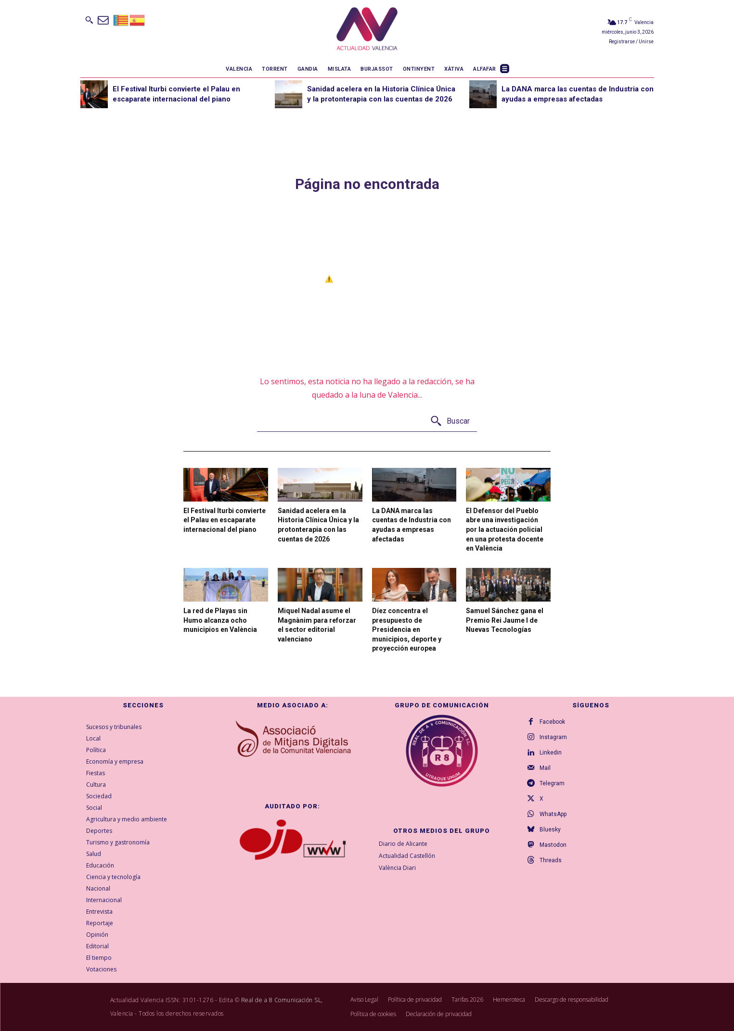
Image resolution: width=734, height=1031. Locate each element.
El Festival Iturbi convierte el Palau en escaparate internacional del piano (224, 520)
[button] (89, 19)
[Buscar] (450, 421)
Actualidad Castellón (407, 856)
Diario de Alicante (403, 844)
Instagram (553, 737)
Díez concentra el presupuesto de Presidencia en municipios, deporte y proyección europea (406, 629)
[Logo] (367, 30)
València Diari (397, 868)
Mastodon (553, 845)
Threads (551, 860)
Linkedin (551, 752)
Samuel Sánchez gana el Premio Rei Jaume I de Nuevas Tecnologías (504, 620)
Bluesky (550, 829)
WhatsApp (553, 814)
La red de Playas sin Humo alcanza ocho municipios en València (220, 620)
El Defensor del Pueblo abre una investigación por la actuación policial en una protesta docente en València (504, 529)
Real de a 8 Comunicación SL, (282, 1000)
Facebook (552, 721)
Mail (545, 768)
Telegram (552, 783)
